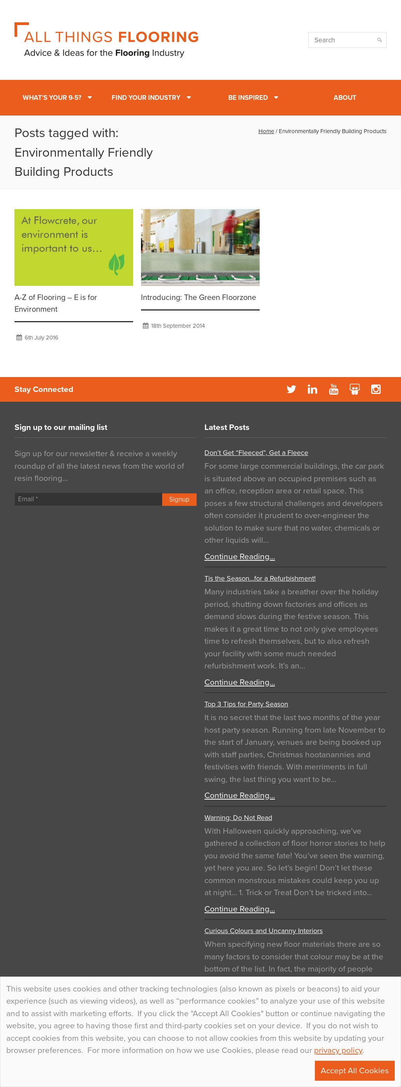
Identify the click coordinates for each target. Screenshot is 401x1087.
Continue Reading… (239, 557)
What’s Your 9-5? (52, 98)
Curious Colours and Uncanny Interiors (263, 930)
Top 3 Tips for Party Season (246, 704)
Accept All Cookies (355, 1071)
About (345, 98)
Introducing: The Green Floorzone (198, 297)
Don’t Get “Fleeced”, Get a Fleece (256, 452)
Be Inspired (248, 98)
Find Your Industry (146, 98)
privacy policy (338, 1050)
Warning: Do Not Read (238, 817)
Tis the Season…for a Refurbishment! (260, 578)
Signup (179, 499)
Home (266, 131)
